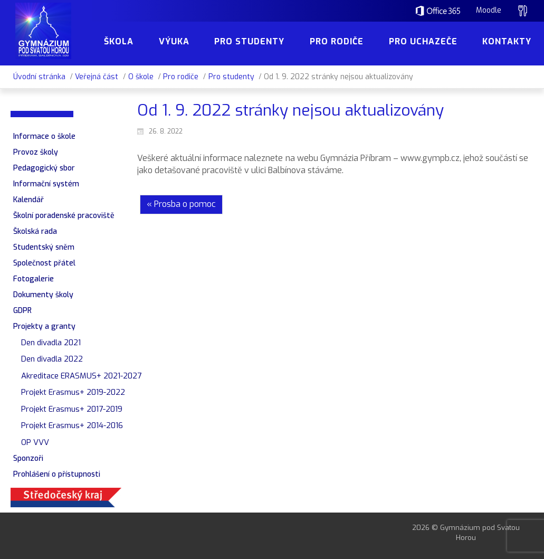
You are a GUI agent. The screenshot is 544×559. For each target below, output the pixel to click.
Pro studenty (231, 77)
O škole (141, 77)
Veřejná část (96, 77)
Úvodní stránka (39, 77)
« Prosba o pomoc (181, 204)
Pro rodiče (180, 77)
